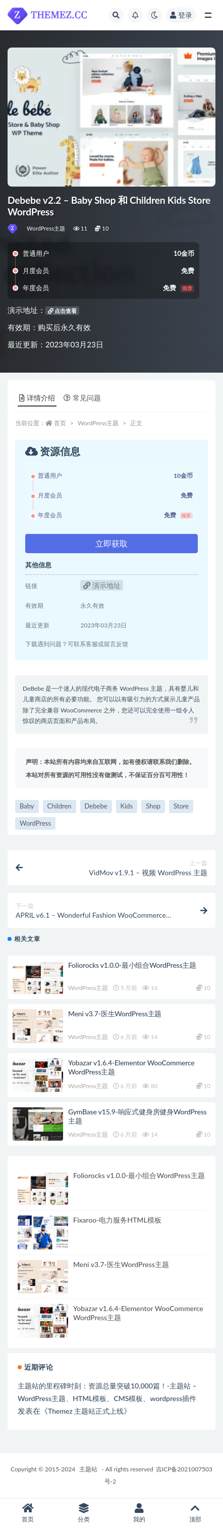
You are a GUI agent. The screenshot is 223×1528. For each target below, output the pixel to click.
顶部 (196, 1513)
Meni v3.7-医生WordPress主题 (114, 1013)
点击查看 (62, 310)
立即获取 (111, 543)
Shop (153, 806)
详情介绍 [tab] (37, 397)
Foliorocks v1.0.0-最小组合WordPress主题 (132, 965)
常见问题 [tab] (82, 397)
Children (59, 806)
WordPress (35, 823)
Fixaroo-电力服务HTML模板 (117, 1220)
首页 (60, 423)
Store (181, 806)
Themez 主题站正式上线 (86, 1411)
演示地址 (102, 585)
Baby (27, 806)
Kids (127, 806)
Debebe (96, 806)
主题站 (88, 1469)
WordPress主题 (46, 228)
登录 (181, 15)
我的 (140, 1513)
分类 (84, 1513)
